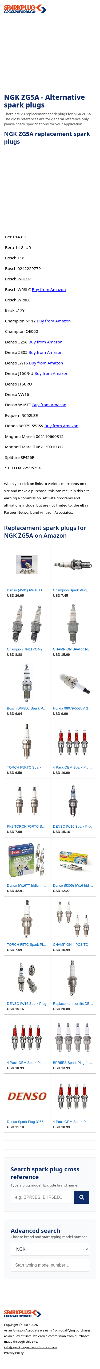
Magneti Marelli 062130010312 (34, 446)
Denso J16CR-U (19, 373)
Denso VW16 (17, 394)
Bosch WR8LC (18, 289)
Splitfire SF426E (19, 457)
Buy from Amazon (49, 289)
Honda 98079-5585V (24, 425)
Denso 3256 (16, 342)
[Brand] (50, 1249)
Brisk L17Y (15, 310)
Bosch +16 (15, 257)
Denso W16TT (18, 404)
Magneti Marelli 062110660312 (34, 436)
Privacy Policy (14, 1353)
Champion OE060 (21, 331)
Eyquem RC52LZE (21, 415)
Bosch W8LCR (18, 278)
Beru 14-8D (15, 236)
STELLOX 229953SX (23, 467)
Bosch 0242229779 (23, 268)
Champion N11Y (20, 320)
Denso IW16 (16, 363)
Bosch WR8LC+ (19, 299)
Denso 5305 (16, 352)
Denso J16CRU (18, 384)
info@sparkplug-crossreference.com (30, 1347)
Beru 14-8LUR (18, 247)
